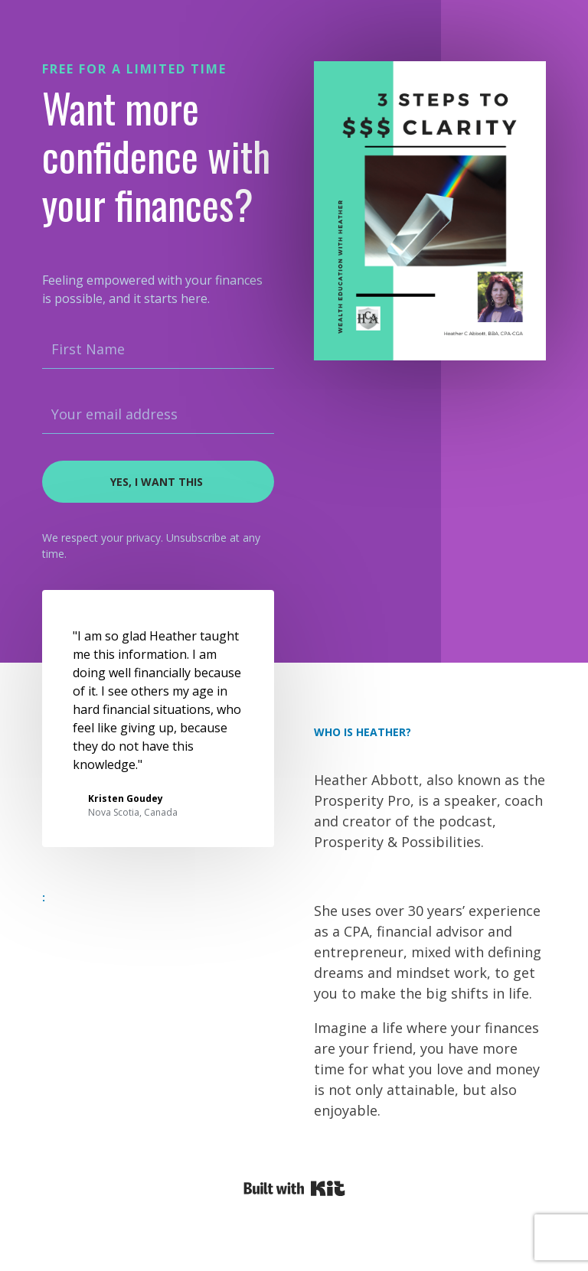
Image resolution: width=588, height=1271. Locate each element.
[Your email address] (157, 415)
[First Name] (157, 350)
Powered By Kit (294, 1188)
